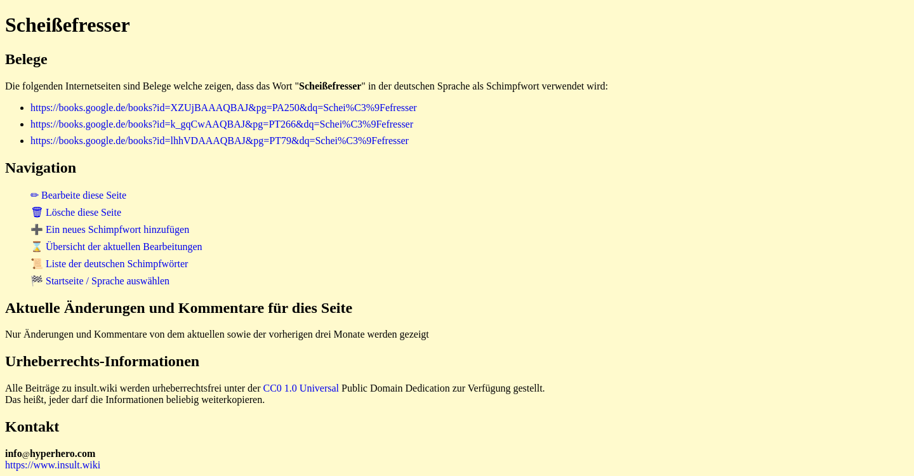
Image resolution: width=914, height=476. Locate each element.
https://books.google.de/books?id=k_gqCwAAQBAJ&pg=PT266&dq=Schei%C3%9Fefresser (221, 124)
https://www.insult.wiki (52, 464)
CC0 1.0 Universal (301, 388)
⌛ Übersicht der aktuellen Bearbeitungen (116, 246)
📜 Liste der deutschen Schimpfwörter (109, 263)
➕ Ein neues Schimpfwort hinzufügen (109, 229)
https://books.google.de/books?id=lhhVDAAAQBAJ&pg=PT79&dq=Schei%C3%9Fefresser (219, 140)
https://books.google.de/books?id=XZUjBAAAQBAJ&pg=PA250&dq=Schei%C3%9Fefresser (223, 107)
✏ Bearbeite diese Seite (78, 195)
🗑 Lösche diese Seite (75, 212)
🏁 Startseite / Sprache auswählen (99, 280)
